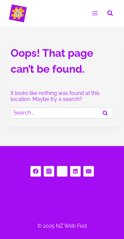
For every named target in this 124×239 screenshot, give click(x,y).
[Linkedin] (75, 171)
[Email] (88, 171)
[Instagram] (49, 171)
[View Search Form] (110, 13)
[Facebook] (35, 171)
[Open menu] (95, 13)
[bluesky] (62, 171)
